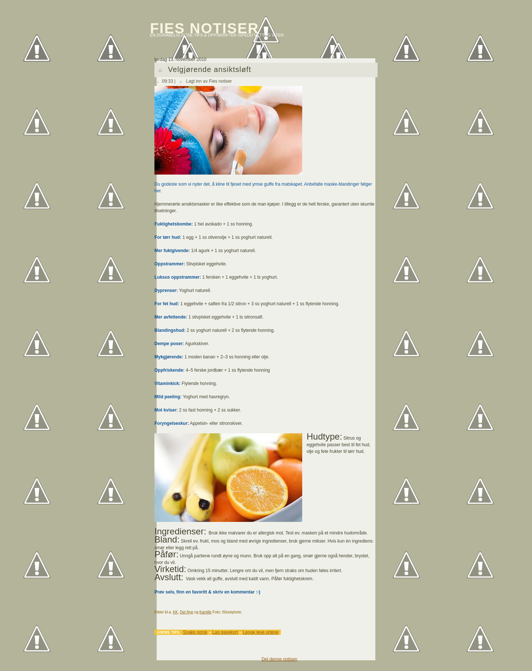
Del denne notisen (279, 659)
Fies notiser (204, 28)
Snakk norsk (195, 632)
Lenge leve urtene (260, 632)
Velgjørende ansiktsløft (209, 69)
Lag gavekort (225, 632)
